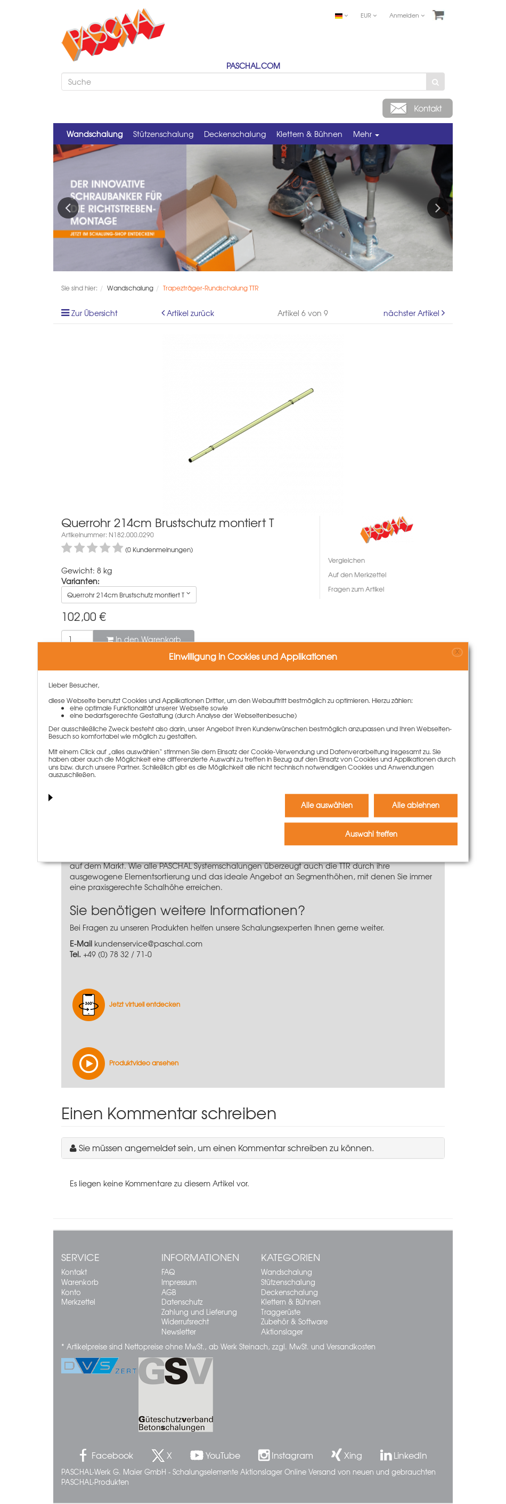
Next (437, 208)
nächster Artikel (412, 313)
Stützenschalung (163, 133)
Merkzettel (78, 1302)
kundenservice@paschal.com (148, 943)
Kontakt (74, 1272)
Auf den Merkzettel (357, 574)
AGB (168, 1292)
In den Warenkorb (144, 639)
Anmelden (407, 15)
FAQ (168, 1272)
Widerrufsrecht (185, 1321)
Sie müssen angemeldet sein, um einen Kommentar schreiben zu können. (226, 1147)
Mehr (366, 133)
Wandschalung (95, 133)
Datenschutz (182, 1302)
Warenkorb (80, 1282)
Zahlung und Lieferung (199, 1312)
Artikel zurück (190, 313)
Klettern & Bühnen (309, 133)
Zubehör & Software (294, 1321)
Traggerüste (280, 1312)
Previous (68, 208)
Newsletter (178, 1332)
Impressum (179, 1282)
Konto (71, 1292)
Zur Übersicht (94, 313)
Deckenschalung (235, 133)
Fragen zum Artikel (356, 589)
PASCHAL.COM (253, 65)
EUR (369, 15)
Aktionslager (282, 1332)
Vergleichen (346, 560)
